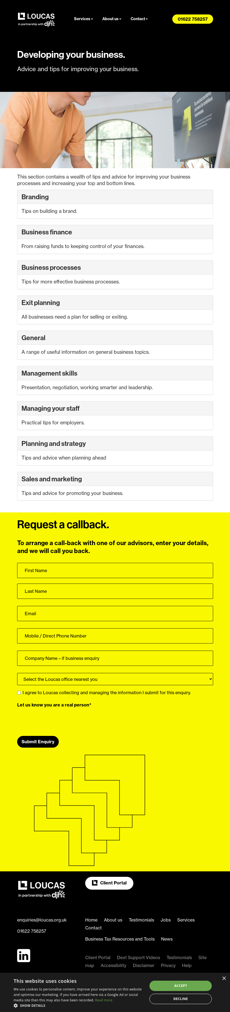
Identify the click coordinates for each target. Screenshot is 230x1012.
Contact (139, 18)
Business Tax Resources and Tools (120, 939)
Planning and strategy (54, 443)
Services (83, 18)
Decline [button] (180, 998)
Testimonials (141, 920)
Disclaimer (143, 965)
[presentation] (58, 719)
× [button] (224, 979)
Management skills (49, 373)
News (167, 939)
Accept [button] (180, 985)
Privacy (168, 965)
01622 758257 (31, 931)
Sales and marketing (52, 479)
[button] (79, 1005)
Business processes (51, 267)
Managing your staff (50, 408)
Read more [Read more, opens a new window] (103, 1000)
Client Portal (109, 883)
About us (111, 18)
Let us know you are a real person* (54, 705)
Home (91, 920)
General (33, 337)
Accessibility (113, 965)
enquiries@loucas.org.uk (42, 920)
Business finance (47, 232)
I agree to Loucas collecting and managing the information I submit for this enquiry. (104, 692)
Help (187, 965)
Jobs (166, 920)
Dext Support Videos (138, 957)
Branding (35, 196)
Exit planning (41, 302)
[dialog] (115, 992)
